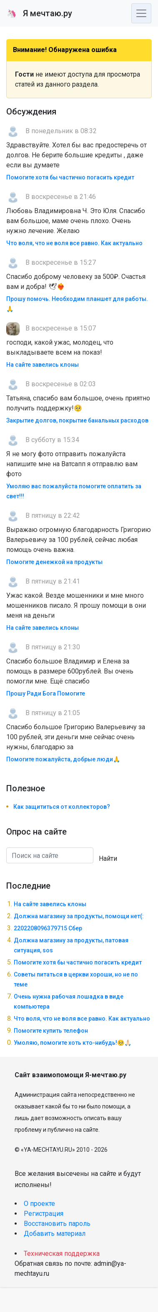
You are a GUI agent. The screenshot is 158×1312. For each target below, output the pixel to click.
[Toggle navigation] (141, 13)
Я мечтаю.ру (39, 13)
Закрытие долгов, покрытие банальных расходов (77, 420)
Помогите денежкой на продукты (54, 562)
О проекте (39, 1204)
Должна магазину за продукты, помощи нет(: (79, 916)
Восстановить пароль (57, 1224)
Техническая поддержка (62, 1253)
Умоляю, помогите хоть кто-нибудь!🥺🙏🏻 (72, 1042)
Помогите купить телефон (51, 1030)
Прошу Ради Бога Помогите (45, 693)
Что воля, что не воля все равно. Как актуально (74, 243)
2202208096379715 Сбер (48, 928)
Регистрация (43, 1214)
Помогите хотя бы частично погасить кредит (70, 177)
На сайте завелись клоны (42, 364)
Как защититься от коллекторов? (61, 806)
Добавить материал (54, 1233)
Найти (108, 858)
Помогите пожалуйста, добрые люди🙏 (63, 759)
